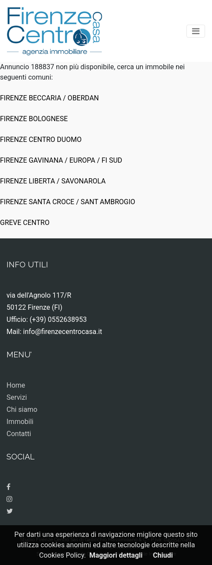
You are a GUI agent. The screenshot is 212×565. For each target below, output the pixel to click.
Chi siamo (22, 409)
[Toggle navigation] (195, 31)
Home (16, 385)
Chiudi (163, 555)
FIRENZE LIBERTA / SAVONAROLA (53, 181)
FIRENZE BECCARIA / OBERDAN (49, 98)
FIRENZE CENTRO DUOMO (41, 139)
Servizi (17, 397)
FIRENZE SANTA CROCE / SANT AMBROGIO (67, 202)
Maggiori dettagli (116, 555)
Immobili (20, 421)
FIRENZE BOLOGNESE (34, 119)
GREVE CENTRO (24, 222)
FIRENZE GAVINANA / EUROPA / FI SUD (61, 160)
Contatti (19, 434)
